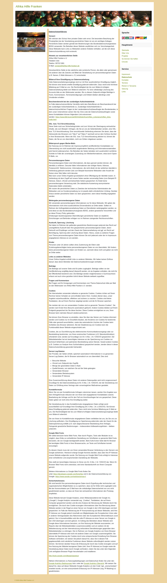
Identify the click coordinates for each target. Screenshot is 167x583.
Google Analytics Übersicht (94, 563)
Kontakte (125, 80)
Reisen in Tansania (129, 86)
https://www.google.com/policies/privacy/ (70, 476)
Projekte (125, 56)
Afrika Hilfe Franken (29, 6)
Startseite (125, 50)
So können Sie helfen (130, 59)
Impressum (126, 74)
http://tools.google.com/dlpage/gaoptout (64, 556)
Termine (125, 83)
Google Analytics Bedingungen (60, 563)
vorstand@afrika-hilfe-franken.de (67, 66)
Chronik (125, 62)
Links (124, 92)
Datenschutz (127, 77)
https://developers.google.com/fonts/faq (68, 474)
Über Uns (125, 53)
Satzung (125, 89)
